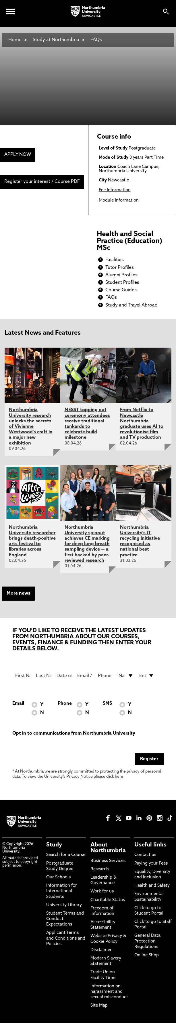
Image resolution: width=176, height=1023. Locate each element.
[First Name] (22, 675)
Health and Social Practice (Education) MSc (129, 241)
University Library (64, 905)
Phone (65, 703)
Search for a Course (65, 855)
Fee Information (115, 190)
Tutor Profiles (119, 267)
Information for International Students (61, 891)
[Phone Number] (105, 675)
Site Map (99, 1005)
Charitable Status (107, 900)
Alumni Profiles (121, 275)
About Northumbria (108, 848)
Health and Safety (152, 886)
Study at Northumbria (56, 40)
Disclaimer (101, 950)
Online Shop (146, 955)
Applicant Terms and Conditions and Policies (65, 938)
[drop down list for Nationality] (126, 675)
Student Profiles (122, 282)
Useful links (150, 845)
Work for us (102, 891)
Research (99, 869)
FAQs (96, 40)
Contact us (145, 855)
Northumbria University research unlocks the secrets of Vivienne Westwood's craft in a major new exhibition (31, 426)
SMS (107, 703)
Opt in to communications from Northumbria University (73, 733)
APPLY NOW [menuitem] (17, 154)
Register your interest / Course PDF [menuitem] (42, 181)
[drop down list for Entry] (146, 675)
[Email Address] (84, 675)
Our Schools (58, 877)
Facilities (114, 260)
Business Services (107, 861)
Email (18, 703)
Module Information (119, 200)
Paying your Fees (151, 863)
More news (18, 593)
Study (54, 845)
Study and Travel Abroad (131, 305)
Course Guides (121, 290)
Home (15, 40)
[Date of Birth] (64, 675)
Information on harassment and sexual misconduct (109, 991)
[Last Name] (43, 675)
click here (114, 777)
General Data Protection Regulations (147, 941)
